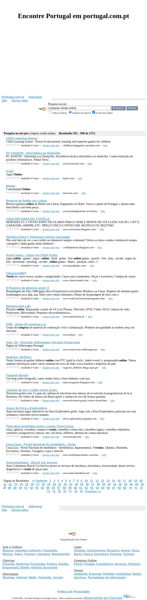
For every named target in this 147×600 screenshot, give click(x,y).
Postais (89, 564)
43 (125, 484)
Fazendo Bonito (17, 375)
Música (7, 554)
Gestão (63, 564)
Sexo (135, 550)
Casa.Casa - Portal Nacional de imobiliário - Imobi (41, 444)
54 (42, 488)
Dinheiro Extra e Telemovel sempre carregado (38, 237)
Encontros (101, 554)
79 (81, 491)
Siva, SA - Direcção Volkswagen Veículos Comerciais (43, 342)
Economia (50, 567)
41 (114, 484)
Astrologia (123, 574)
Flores (78, 564)
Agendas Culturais (28, 550)
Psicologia (37, 564)
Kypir (10, 171)
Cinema (29, 554)
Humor (125, 550)
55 (48, 488)
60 (75, 488)
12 (97, 480)
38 (98, 484)
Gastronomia (96, 550)
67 (114, 488)
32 (65, 484)
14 (108, 480)
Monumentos (60, 554)
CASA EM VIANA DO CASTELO (28, 219)
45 (136, 484)
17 (124, 480)
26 (32, 484)
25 (27, 484)
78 (76, 491)
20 (141, 480)
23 (15, 484)
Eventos (115, 554)
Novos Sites (20, 100)
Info (105, 145)
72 (141, 488)
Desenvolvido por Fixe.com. (109, 598)
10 (86, 480)
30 (54, 484)
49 (15, 488)
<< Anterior (39, 480)
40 (109, 484)
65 (102, 488)
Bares (78, 554)
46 (142, 484)
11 (91, 480)
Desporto (113, 550)
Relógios (134, 564)
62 (86, 488)
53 (37, 488)
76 (65, 491)
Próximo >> (93, 491)
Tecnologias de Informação (107, 577)
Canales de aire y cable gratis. (32, 390)
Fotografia (50, 550)
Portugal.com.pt (13, 97)
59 (70, 488)
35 (81, 484)
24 (21, 484)
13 (102, 480)
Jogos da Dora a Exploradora (26, 408)
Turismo (128, 554)
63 (92, 488)
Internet (21, 577)
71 (136, 488)
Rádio (32, 577)
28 (43, 484)
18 (130, 480)
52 (31, 488)
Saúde (136, 574)
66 (108, 488)
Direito (24, 567)
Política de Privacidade (73, 591)
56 (53, 488)
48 (9, 488)
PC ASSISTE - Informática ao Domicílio (33, 153)
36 (87, 484)
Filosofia (9, 564)
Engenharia (11, 567)
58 (64, 488)
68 (119, 488)
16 (119, 480)
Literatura (43, 554)
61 (81, 488)
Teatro (18, 554)
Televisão (44, 577)
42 (120, 484)
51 (26, 488)
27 (38, 484)
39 (104, 484)
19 (135, 480)
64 (97, 488)
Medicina (22, 564)
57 (59, 488)
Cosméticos (104, 564)
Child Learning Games (21, 138)
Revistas (9, 577)
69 (125, 488)
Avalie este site (51, 145)
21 (5, 484)
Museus (8, 550)
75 (59, 491)
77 (70, 491)
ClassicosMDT (16, 273)
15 (113, 480)
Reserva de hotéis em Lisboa (26, 200)
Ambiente (80, 574)
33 (70, 484)
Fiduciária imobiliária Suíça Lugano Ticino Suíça (40, 426)
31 (59, 484)
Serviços (120, 564)
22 (10, 484)
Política (52, 564)
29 (49, 484)
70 (130, 488)
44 (131, 484)
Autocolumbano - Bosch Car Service (31, 462)
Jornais (58, 577)
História (36, 567)
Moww (10, 186)
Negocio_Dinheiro (18, 357)
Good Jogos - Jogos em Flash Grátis (31, 255)
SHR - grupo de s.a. (26, 324)
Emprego (95, 574)
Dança (88, 554)
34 (76, 484)
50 (20, 488)
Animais (79, 550)
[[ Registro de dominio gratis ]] (27, 288)
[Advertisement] (73, 63)
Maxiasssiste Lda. (18, 306)
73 (48, 491)
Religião (108, 574)
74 (53, 491)
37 (92, 484)
